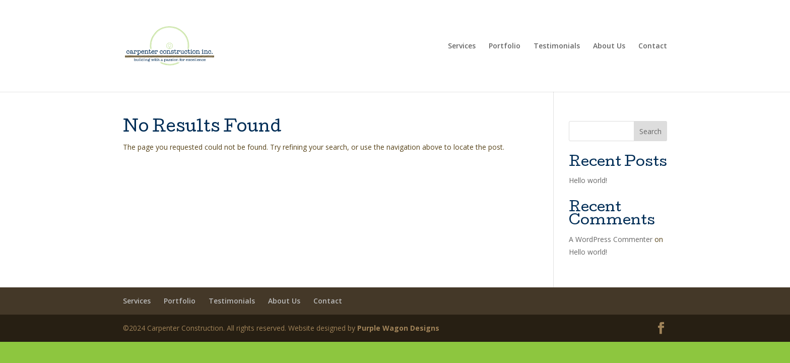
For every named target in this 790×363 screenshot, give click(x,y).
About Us (609, 46)
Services (462, 46)
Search (650, 131)
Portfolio (504, 46)
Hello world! (588, 180)
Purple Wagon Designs (398, 328)
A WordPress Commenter (610, 239)
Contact (652, 46)
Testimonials (557, 46)
